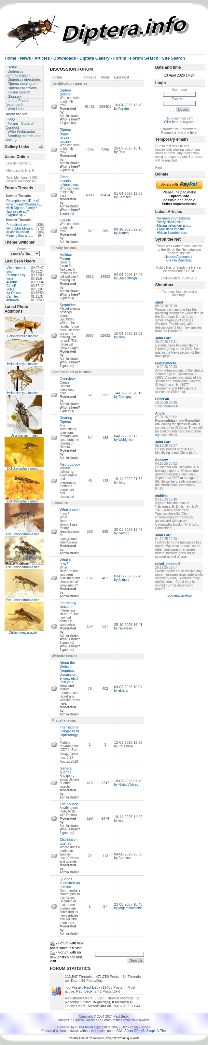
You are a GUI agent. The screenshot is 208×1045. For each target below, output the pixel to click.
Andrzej (123, 233)
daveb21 (124, 533)
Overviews (68, 379)
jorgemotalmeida (130, 908)
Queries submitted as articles (70, 883)
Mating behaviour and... (174, 225)
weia (10, 278)
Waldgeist (125, 440)
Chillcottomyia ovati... (24, 633)
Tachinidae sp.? (18, 211)
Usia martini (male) (24, 435)
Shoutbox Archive (179, 596)
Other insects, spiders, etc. (69, 181)
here (193, 132)
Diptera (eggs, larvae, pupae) (65, 135)
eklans (123, 690)
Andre (160, 413)
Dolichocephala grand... (24, 468)
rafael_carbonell (167, 564)
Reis (121, 152)
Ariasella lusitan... (19, 232)
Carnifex (13, 296)
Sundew (161, 460)
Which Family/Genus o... (24, 204)
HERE (190, 271)
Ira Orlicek (14, 293)
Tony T (123, 482)
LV (34, 181)
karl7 (122, 337)
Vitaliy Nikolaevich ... (172, 222)
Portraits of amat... (20, 225)
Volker (11, 289)
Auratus (11, 282)
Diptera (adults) (66, 92)
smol (10, 271)
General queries (66, 770)
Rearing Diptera (66, 420)
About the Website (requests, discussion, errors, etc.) (69, 670)
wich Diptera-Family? (22, 208)
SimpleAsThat (156, 1031)
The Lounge (69, 804)
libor (121, 820)
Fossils (65, 220)
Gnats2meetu (165, 363)
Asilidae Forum (66, 257)
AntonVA (12, 300)
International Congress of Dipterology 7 (69, 733)
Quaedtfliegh (127, 278)
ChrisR (12, 286)
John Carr (163, 338)
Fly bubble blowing (20, 228)
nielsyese (125, 628)
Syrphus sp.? (16, 215)
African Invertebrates (172, 232)
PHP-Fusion (84, 1027)
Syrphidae (68, 305)
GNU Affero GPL (128, 1031)
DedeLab (162, 399)
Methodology (70, 464)
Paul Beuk (125, 746)
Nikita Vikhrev (128, 784)
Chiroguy (125, 397)
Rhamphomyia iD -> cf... (24, 201)
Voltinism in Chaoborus (173, 218)
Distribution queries (68, 841)
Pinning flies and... (20, 235)
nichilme (162, 496)
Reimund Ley (16, 275)
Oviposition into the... (172, 229)
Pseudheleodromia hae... (24, 534)
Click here (171, 122)
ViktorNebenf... (17, 268)
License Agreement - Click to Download (179, 258)
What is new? (66, 562)
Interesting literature (68, 605)
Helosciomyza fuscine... (24, 336)
